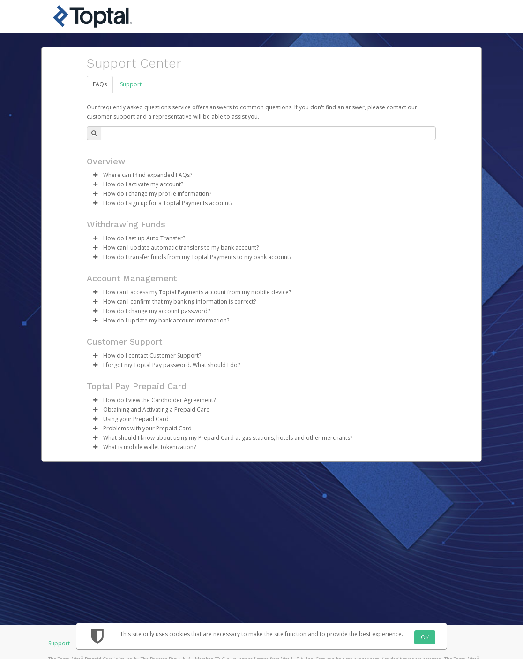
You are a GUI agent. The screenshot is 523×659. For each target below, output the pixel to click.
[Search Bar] (268, 133)
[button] (95, 175)
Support (131, 84)
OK (425, 637)
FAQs (100, 84)
